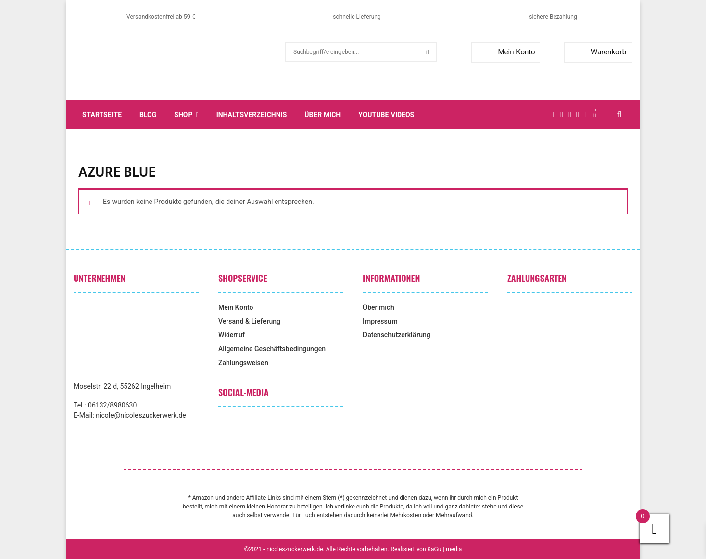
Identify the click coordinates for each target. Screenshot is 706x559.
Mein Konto (505, 52)
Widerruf (231, 335)
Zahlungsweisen (243, 363)
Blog (147, 115)
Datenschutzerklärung (396, 335)
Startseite (102, 115)
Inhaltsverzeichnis (251, 115)
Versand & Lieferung (249, 321)
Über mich (322, 115)
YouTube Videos (386, 115)
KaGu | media (445, 549)
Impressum (380, 321)
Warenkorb (597, 52)
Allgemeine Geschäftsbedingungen (272, 349)
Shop (183, 115)
